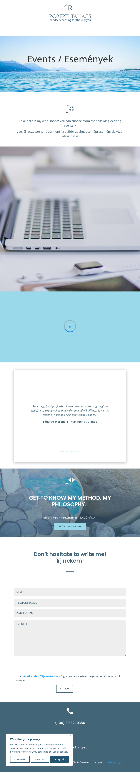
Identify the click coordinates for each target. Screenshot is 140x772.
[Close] (70, 735)
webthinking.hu (115, 762)
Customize (20, 759)
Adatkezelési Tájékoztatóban (42, 676)
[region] (39, 750)
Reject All (40, 759)
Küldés (65, 689)
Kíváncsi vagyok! (70, 526)
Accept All (59, 759)
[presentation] (37, 666)
